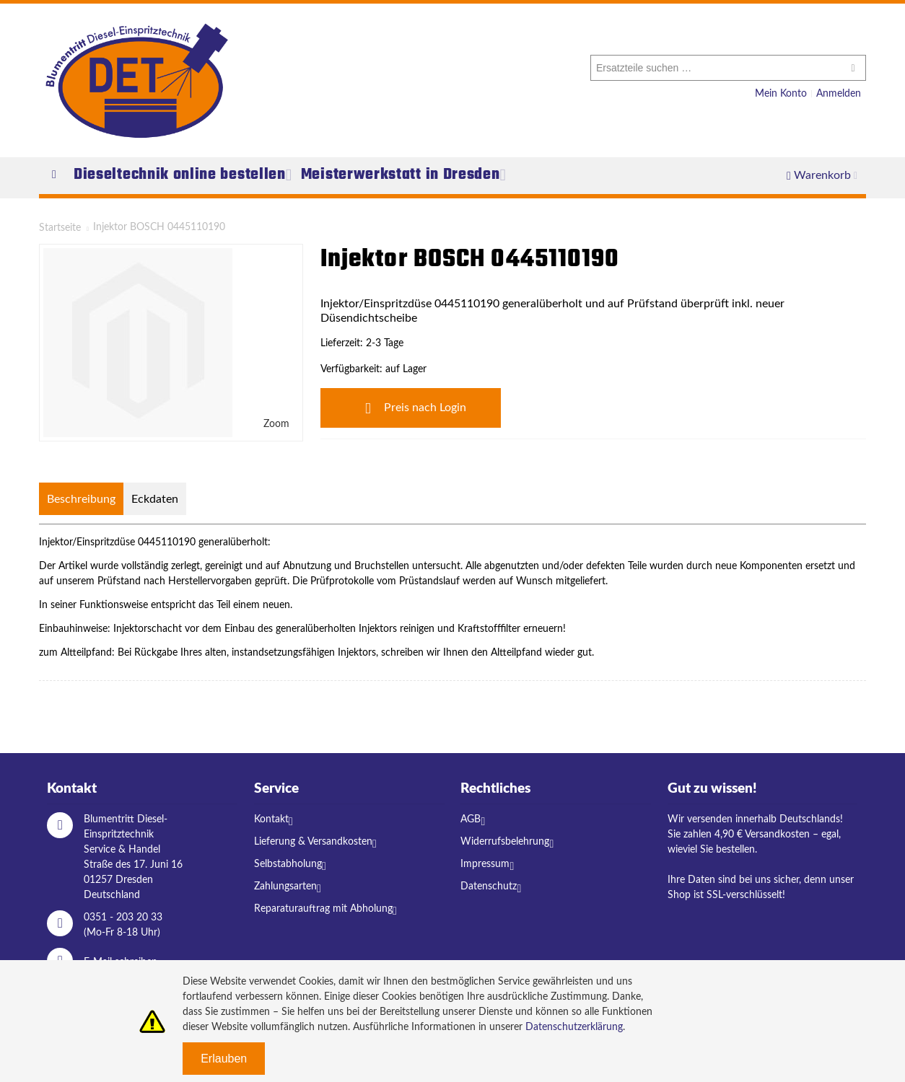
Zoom (276, 424)
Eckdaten (154, 499)
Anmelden (838, 94)
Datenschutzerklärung (574, 1027)
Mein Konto (781, 94)
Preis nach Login (410, 408)
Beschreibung (81, 499)
